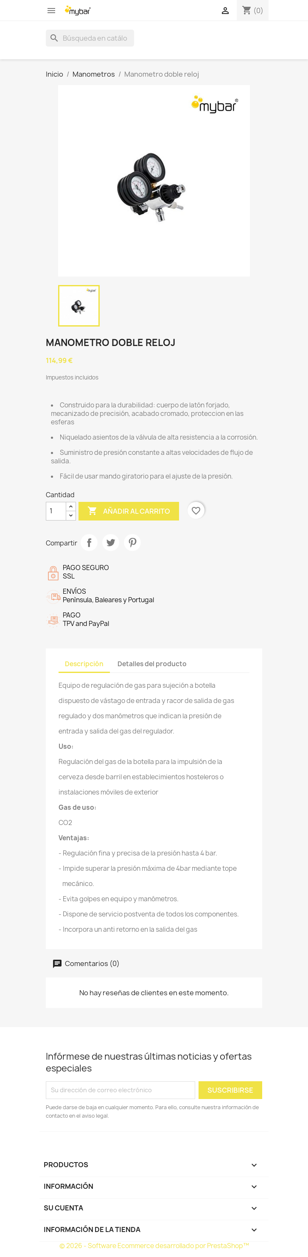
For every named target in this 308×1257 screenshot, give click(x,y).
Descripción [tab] (84, 663)
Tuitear (110, 542)
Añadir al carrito (128, 511)
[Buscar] (90, 38)
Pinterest (132, 542)
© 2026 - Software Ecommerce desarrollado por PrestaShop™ (154, 1245)
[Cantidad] (56, 511)
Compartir (89, 542)
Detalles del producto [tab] (152, 663)
